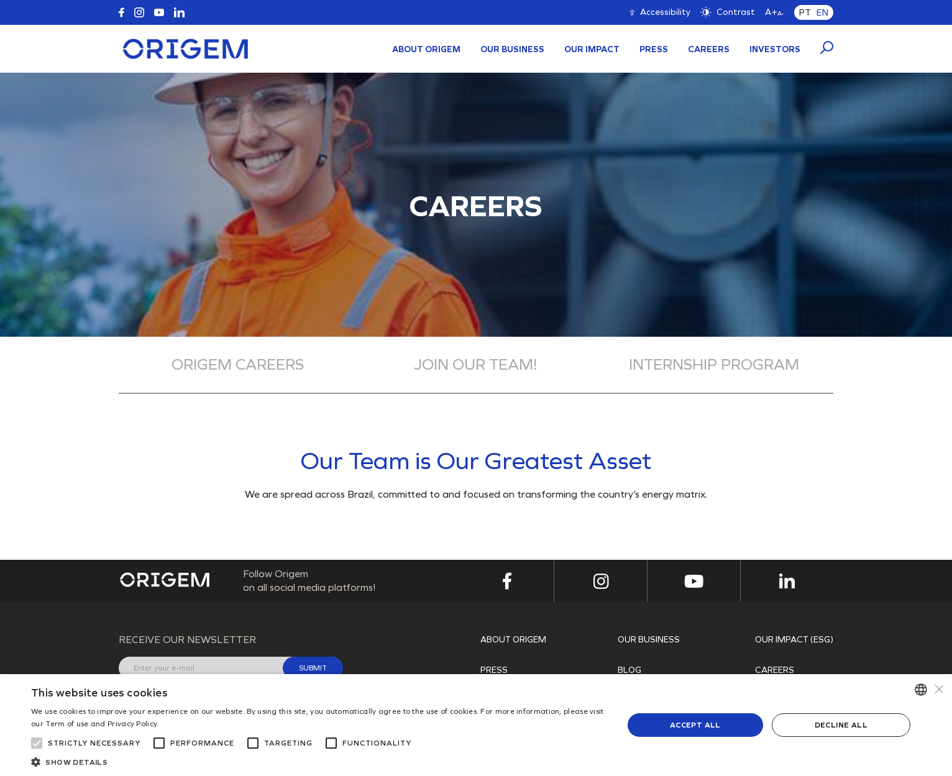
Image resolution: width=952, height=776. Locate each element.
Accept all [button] (695, 725)
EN (822, 12)
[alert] (476, 725)
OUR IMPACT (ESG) (794, 639)
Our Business (512, 49)
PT (805, 12)
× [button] (938, 689)
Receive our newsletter (187, 640)
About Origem (426, 49)
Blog (629, 670)
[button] (318, 761)
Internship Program (714, 364)
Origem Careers (238, 364)
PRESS (653, 49)
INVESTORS (774, 49)
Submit (313, 668)
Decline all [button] (841, 725)
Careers (709, 49)
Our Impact (592, 49)
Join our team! (476, 364)
